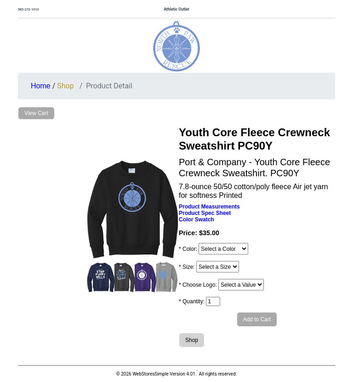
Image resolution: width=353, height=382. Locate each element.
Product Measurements (209, 206)
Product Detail (109, 85)
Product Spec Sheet (205, 213)
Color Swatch (196, 219)
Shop (65, 85)
